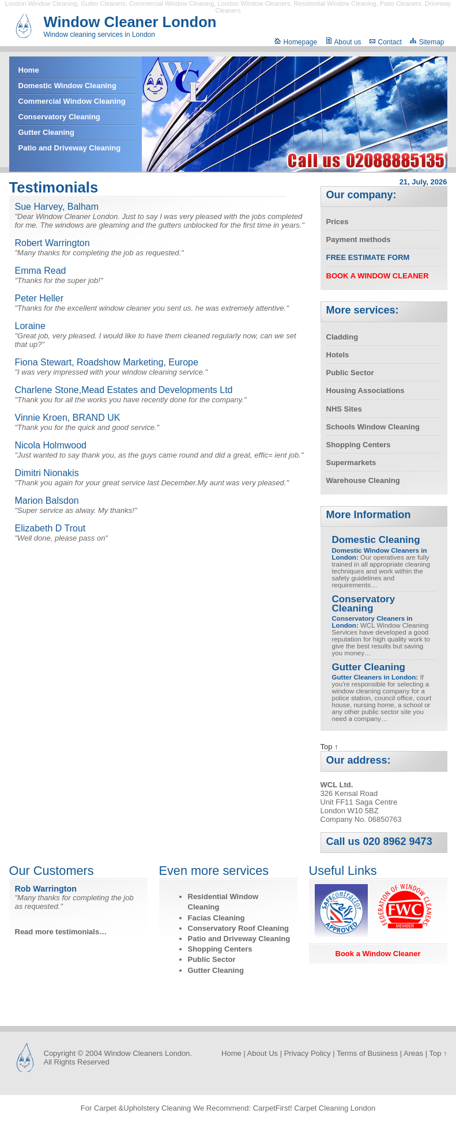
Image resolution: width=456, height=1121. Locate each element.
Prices (337, 221)
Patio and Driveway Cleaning (69, 148)
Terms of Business (367, 1053)
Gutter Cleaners (103, 3)
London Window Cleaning (41, 3)
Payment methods (358, 239)
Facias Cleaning (216, 918)
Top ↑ (329, 746)
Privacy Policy (307, 1053)
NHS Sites (344, 409)
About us (343, 42)
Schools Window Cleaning (373, 426)
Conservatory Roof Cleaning (238, 928)
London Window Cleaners (253, 3)
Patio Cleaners (400, 3)
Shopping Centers (358, 444)
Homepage (295, 42)
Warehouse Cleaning (363, 480)
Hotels (337, 354)
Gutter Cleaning (46, 132)
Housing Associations (365, 390)
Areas (413, 1053)
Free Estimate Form (368, 257)
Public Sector (350, 372)
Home (28, 70)
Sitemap (426, 42)
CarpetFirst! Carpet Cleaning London (314, 1108)
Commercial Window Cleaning (171, 3)
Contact (385, 42)
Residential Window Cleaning (335, 3)
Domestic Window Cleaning (67, 85)
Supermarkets (351, 462)
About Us (262, 1053)
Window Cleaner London (130, 22)
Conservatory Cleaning (59, 116)
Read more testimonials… (61, 931)
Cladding (342, 337)
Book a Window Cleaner (378, 953)
